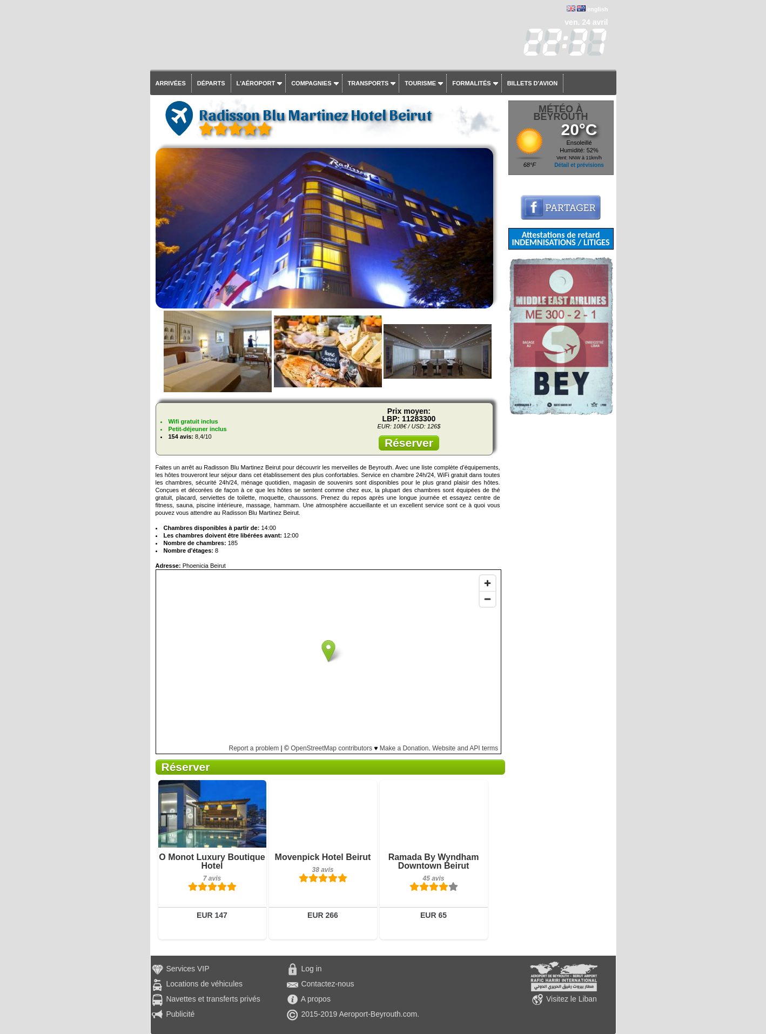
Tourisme (420, 83)
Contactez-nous (327, 983)
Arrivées (171, 83)
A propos (316, 999)
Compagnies (311, 83)
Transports (368, 83)
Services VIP (187, 968)
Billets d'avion (532, 83)
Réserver (409, 443)
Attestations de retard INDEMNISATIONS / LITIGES (560, 238)
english (597, 9)
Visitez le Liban (571, 999)
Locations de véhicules (204, 983)
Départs (211, 83)
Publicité (180, 1014)
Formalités (471, 83)
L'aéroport (256, 83)
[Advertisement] (561, 577)
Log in (311, 968)
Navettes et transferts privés (213, 999)
